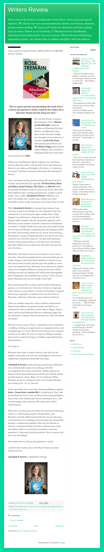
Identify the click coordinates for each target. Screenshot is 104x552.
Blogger (62, 542)
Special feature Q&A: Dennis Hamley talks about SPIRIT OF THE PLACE (84, 150)
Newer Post (12, 526)
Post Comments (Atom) (27, 531)
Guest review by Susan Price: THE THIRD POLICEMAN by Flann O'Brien (83, 177)
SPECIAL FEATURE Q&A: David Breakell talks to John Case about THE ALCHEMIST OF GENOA (83, 232)
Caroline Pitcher (34, 506)
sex (25, 509)
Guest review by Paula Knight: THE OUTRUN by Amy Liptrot (88, 124)
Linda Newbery (78, 347)
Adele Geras (77, 344)
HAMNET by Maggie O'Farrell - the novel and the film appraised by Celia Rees (83, 261)
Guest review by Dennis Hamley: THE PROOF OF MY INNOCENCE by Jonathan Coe (84, 317)
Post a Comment (16, 520)
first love (59, 506)
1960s (16, 506)
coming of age (45, 506)
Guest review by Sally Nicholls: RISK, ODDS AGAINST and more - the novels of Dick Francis (82, 289)
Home (36, 526)
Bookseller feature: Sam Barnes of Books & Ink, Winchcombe (88, 203)
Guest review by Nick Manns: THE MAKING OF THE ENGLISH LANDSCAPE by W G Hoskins (84, 65)
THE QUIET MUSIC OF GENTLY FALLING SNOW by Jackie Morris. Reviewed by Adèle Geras (84, 94)
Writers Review (28, 9)
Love (10, 509)
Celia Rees (76, 351)
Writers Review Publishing (83, 354)
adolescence (23, 506)
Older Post (59, 526)
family (53, 506)
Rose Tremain (18, 509)
